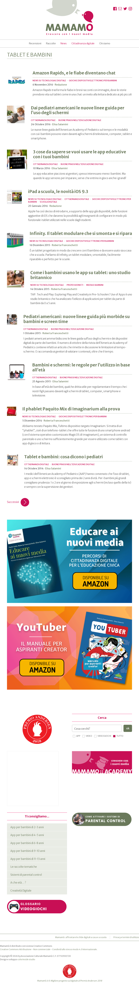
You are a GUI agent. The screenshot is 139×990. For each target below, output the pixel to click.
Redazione (61, 84)
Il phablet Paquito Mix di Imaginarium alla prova (71, 409)
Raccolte (51, 43)
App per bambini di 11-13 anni (27, 859)
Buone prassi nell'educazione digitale (79, 120)
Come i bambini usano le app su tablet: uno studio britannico (80, 275)
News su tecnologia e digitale (49, 80)
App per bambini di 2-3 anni (27, 827)
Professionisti (75, 285)
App (78, 736)
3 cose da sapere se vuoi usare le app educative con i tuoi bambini (79, 154)
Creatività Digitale (20, 890)
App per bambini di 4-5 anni (27, 835)
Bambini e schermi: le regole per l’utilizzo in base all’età (81, 367)
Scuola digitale (48, 202)
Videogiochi (104, 736)
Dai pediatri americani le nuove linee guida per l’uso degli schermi (77, 110)
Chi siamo (104, 43)
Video (89, 736)
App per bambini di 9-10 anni (27, 851)
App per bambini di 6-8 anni (27, 843)
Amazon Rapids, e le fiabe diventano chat (74, 73)
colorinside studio (26, 959)
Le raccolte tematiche (23, 866)
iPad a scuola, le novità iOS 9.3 (58, 191)
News (64, 43)
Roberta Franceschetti (65, 245)
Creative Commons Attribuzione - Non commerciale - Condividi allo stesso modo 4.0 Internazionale (48, 949)
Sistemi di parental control (26, 874)
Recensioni (35, 43)
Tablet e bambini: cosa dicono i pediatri (63, 456)
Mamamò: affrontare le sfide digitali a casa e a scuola (80, 937)
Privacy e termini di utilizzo (126, 937)
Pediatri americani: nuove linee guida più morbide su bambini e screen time (76, 319)
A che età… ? (18, 882)
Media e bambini (94, 285)
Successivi (18, 502)
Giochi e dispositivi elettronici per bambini (93, 80)
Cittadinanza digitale (82, 43)
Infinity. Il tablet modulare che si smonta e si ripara (81, 233)
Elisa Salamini (60, 124)
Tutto (119, 736)
